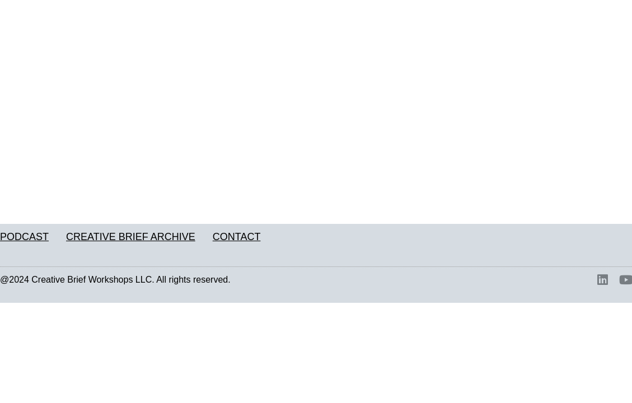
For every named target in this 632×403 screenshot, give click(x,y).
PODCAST (24, 236)
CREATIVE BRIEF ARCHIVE (130, 236)
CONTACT (237, 236)
